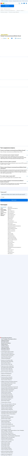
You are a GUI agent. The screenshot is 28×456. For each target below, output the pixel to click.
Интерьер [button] (2, 198)
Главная (2, 8)
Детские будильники (11, 197)
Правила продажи (14, 258)
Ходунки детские (10, 232)
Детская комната (7, 8)
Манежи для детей (10, 221)
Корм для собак (14, 300)
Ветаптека (14, 303)
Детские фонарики (11, 200)
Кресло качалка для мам (11, 217)
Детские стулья (10, 210)
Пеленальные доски (11, 207)
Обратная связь (14, 265)
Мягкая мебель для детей (11, 211)
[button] (7, 6)
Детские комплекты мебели (12, 225)
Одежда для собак (14, 302)
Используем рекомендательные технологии (14, 316)
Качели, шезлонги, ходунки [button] (3, 200)
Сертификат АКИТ (14, 264)
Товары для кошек (14, 296)
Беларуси (19, 318)
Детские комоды (10, 220)
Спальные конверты (4, 12)
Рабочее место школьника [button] (3, 202)
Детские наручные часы (11, 201)
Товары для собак (14, 299)
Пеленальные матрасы (11, 222)
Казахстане (15, 318)
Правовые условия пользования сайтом (14, 315)
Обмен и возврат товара (14, 257)
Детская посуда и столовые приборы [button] (4, 196)
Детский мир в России (10, 318)
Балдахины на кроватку (11, 216)
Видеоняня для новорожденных (13, 195)
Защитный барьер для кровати (12, 215)
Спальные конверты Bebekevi (14, 12)
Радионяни (9, 196)
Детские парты (10, 206)
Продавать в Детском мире (14, 255)
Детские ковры (10, 230)
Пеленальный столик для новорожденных (14, 212)
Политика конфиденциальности (14, 261)
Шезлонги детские (11, 236)
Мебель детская (10, 205)
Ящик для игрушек (10, 231)
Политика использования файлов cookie (14, 262)
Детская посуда (10, 227)
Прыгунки (9, 235)
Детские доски (10, 240)
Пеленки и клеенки (20, 10)
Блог (14, 292)
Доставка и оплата (14, 254)
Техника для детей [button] (3, 193)
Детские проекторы (11, 202)
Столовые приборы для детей (12, 226)
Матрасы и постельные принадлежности (8, 10)
